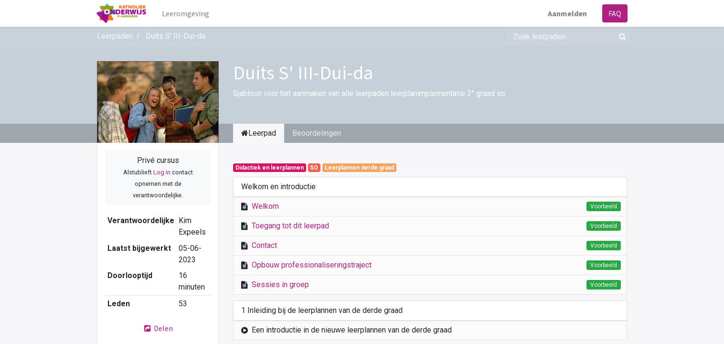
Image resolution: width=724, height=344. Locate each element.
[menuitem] (186, 13)
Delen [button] (158, 328)
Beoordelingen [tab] (316, 133)
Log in (161, 172)
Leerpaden (115, 36)
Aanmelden (566, 13)
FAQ (614, 13)
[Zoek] (620, 36)
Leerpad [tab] (258, 133)
